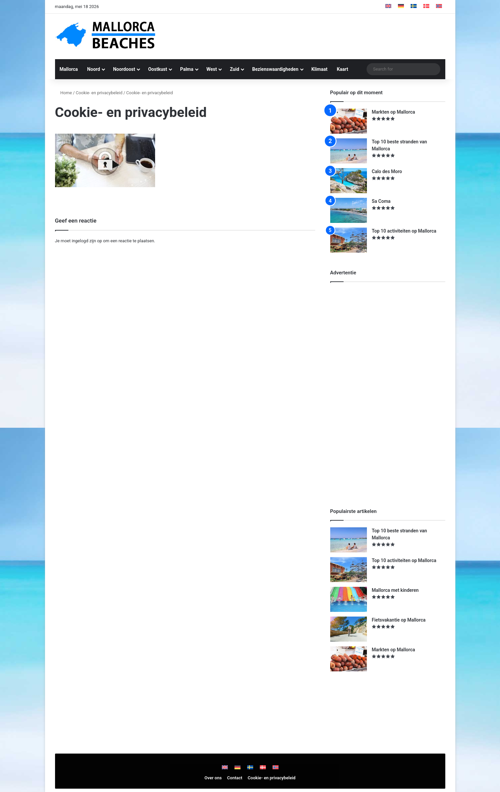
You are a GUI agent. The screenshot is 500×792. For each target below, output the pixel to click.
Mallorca (69, 69)
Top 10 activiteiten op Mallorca (404, 231)
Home (63, 92)
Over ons (213, 777)
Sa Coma (381, 201)
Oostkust (157, 69)
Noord (93, 69)
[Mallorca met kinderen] (348, 599)
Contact (234, 777)
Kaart (342, 69)
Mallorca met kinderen (395, 590)
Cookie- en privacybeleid (99, 92)
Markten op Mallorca (393, 112)
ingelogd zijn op (87, 240)
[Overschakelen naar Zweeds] (413, 6)
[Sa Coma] (348, 210)
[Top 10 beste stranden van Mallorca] (348, 150)
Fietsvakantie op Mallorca (399, 620)
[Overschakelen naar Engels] (388, 6)
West (211, 69)
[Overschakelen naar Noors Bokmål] (439, 6)
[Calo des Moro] (348, 180)
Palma (186, 69)
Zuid (234, 69)
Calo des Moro (387, 171)
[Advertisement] (316, 35)
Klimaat (320, 69)
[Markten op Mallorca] (348, 121)
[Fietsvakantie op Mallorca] (348, 629)
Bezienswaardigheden (275, 69)
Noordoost (124, 69)
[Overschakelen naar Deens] (426, 6)
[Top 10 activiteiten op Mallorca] (348, 240)
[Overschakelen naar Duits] (401, 6)
